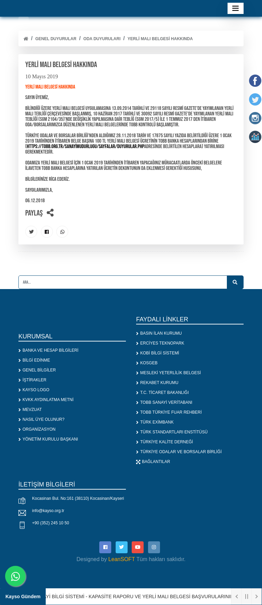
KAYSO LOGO (33, 389)
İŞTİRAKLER (32, 380)
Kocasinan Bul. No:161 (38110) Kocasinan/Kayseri (78, 498)
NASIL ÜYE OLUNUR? (41, 419)
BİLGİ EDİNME (34, 360)
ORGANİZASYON (37, 429)
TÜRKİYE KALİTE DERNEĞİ (164, 442)
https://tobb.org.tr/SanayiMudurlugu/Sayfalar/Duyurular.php (85, 146)
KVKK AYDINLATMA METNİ (46, 399)
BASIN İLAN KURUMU (159, 333)
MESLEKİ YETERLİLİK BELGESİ (168, 372)
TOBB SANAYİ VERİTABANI (164, 402)
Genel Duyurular (55, 38)
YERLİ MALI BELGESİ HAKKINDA (160, 38)
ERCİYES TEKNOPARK (160, 343)
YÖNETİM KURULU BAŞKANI (48, 439)
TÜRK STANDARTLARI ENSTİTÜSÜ (172, 432)
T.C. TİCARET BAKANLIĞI (162, 392)
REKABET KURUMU (157, 382)
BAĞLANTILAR (153, 461)
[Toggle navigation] (236, 8)
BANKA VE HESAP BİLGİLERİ (48, 350)
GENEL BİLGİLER (37, 370)
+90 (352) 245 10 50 (50, 523)
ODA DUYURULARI (101, 38)
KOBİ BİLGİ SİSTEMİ (157, 353)
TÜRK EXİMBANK (155, 422)
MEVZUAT (30, 409)
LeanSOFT (121, 559)
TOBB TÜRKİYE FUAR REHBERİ (169, 412)
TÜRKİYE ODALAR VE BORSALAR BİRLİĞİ (179, 451)
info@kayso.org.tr (48, 510)
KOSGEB (147, 363)
